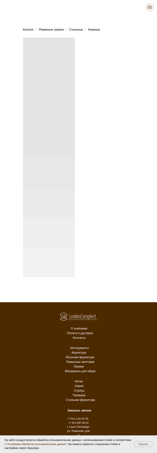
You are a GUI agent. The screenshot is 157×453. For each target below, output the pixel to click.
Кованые (94, 29)
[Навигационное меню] (150, 7)
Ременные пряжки (51, 29)
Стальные (76, 29)
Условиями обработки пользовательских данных (37, 444)
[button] (79, 410)
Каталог (28, 29)
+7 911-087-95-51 (78, 422)
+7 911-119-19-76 (77, 418)
